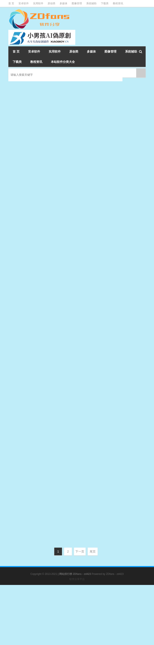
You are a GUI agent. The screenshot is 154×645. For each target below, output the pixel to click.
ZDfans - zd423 (115, 574)
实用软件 (38, 3)
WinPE (90, 113)
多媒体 (63, 3)
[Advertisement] (77, 615)
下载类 (105, 3)
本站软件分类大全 (63, 61)
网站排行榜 (65, 574)
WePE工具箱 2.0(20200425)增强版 (81, 263)
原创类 (51, 3)
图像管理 (77, 3)
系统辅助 (91, 3)
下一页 (79, 551)
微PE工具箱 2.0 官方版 (69, 84)
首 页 (11, 3)
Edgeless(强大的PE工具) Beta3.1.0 (82, 220)
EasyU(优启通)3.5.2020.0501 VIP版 (82, 306)
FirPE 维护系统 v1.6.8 (68, 127)
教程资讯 (118, 3)
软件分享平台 (77, 579)
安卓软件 (23, 3)
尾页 (93, 551)
